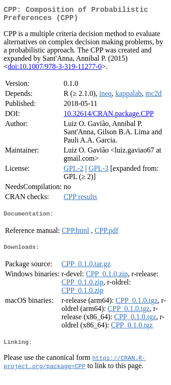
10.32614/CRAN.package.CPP (108, 117)
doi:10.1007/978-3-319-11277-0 (55, 70)
